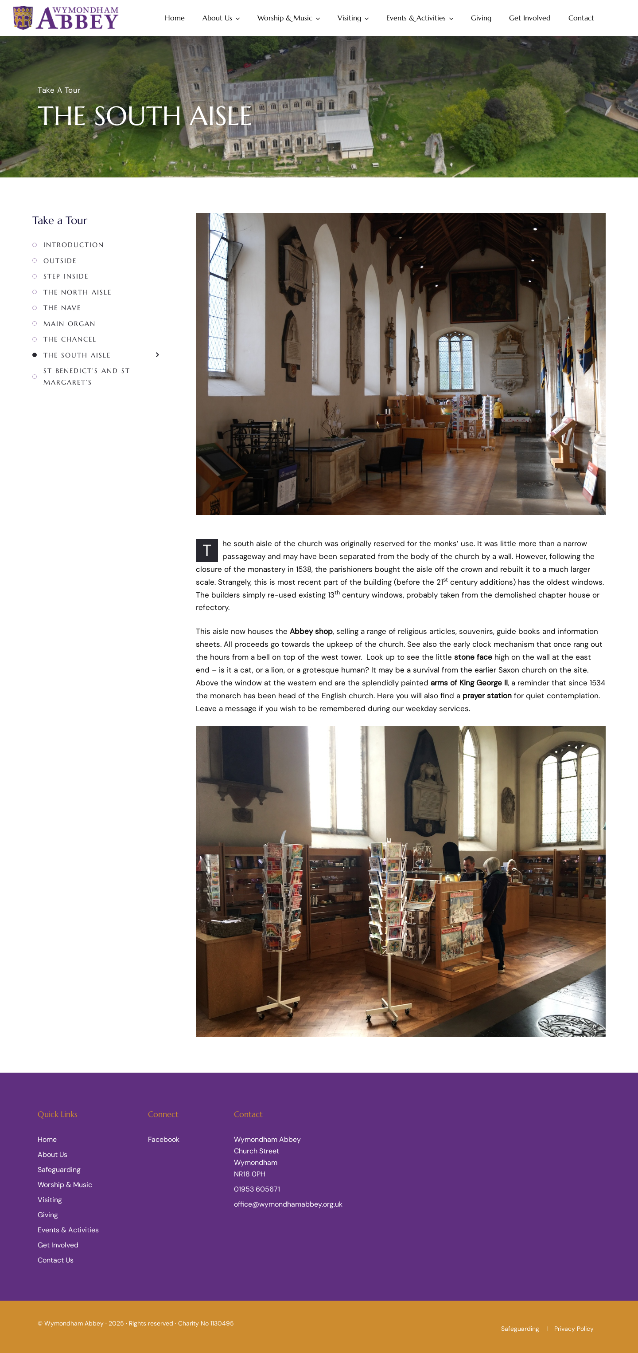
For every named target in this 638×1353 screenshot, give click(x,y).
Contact (581, 17)
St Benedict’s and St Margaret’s (86, 376)
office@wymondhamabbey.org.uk (288, 1204)
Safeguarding (59, 1169)
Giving (481, 17)
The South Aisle (77, 355)
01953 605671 (257, 1189)
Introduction (73, 244)
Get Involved (530, 17)
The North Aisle (77, 292)
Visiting (349, 17)
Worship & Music (284, 17)
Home (175, 17)
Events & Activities (416, 17)
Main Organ (69, 323)
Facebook (163, 1139)
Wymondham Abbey (74, 1323)
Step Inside (66, 276)
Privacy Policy (574, 1329)
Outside (60, 260)
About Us (217, 17)
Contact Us (56, 1260)
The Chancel (70, 339)
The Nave (62, 307)
